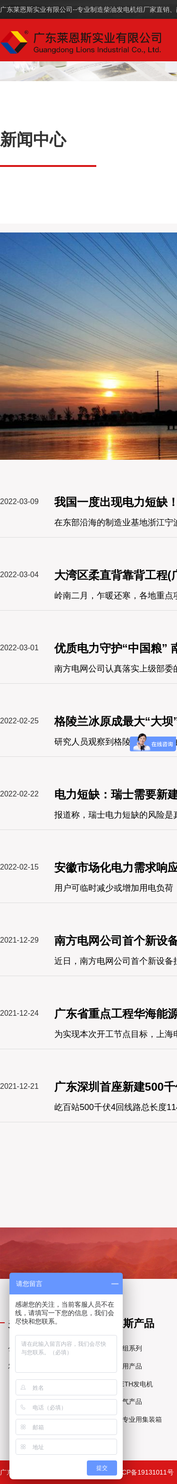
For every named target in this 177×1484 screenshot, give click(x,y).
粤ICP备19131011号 (143, 1472)
